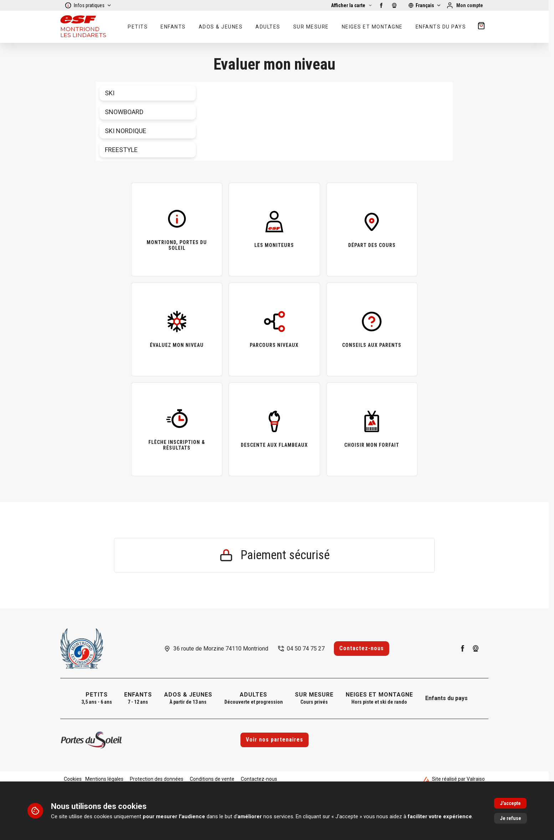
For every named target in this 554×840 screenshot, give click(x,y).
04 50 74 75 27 (306, 648)
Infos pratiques (88, 5)
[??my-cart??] (481, 27)
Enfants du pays (446, 698)
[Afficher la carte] (351, 5)
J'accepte (510, 803)
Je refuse (510, 818)
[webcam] (394, 5)
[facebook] (381, 5)
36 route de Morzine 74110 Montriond (220, 648)
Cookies (73, 779)
